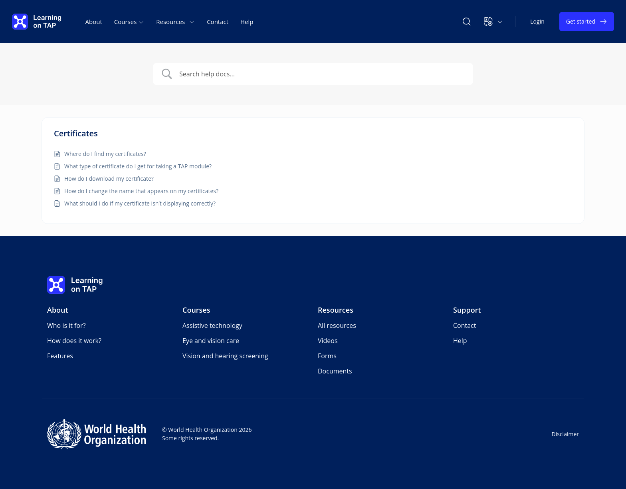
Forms (327, 355)
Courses (196, 310)
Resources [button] (175, 22)
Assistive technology (212, 325)
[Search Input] (313, 74)
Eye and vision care (210, 340)
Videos (328, 340)
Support (467, 310)
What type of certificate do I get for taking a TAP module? (138, 166)
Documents (335, 371)
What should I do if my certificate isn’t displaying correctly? (140, 203)
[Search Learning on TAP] (466, 21)
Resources (335, 310)
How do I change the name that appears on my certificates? (141, 191)
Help (246, 22)
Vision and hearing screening (225, 355)
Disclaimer (565, 434)
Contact (217, 22)
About (93, 22)
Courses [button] (129, 22)
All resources (337, 325)
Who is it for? (66, 325)
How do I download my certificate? (109, 178)
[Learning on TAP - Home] (36, 22)
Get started (586, 22)
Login (537, 21)
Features (60, 355)
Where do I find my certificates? (105, 154)
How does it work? (74, 340)
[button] (493, 21)
